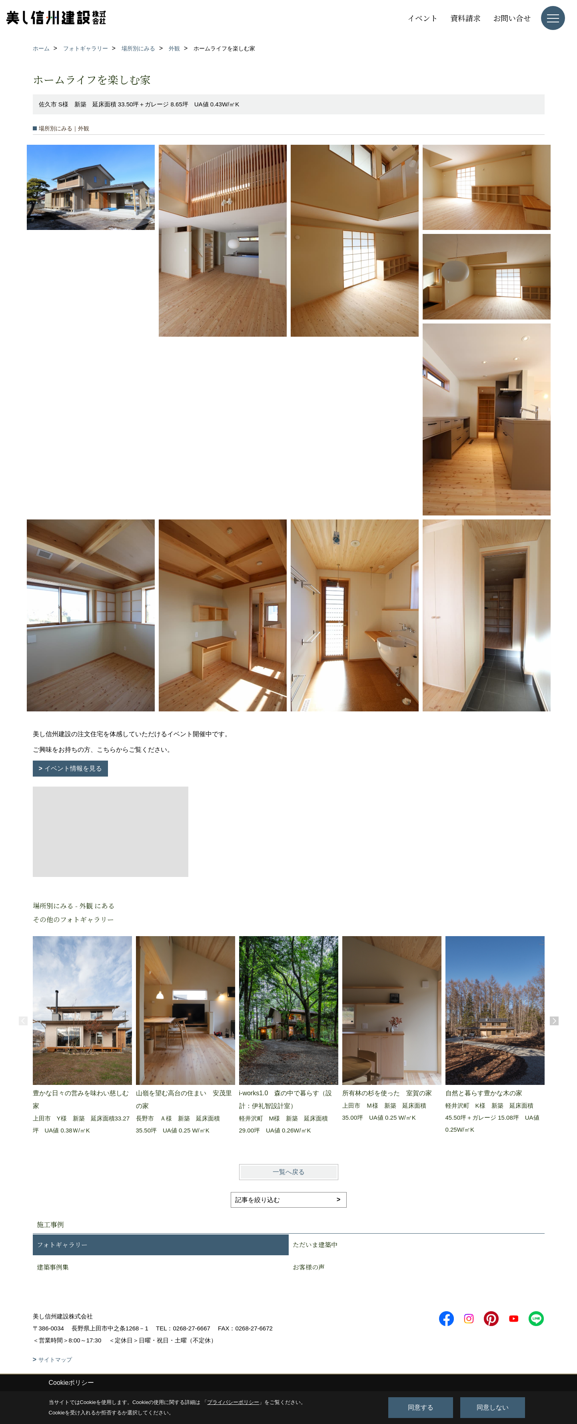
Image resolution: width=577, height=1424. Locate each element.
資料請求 (465, 17)
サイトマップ (55, 1359)
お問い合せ (512, 17)
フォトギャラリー (62, 1244)
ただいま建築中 (315, 1244)
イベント (422, 17)
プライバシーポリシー (233, 1402)
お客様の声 (309, 1267)
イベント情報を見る (73, 768)
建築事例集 (53, 1267)
